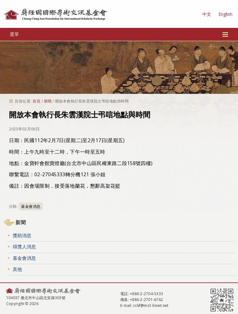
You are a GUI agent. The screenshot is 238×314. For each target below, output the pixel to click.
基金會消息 (31, 206)
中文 (206, 14)
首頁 (36, 101)
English (225, 14)
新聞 (48, 101)
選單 (119, 34)
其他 (17, 269)
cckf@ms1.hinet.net (150, 305)
